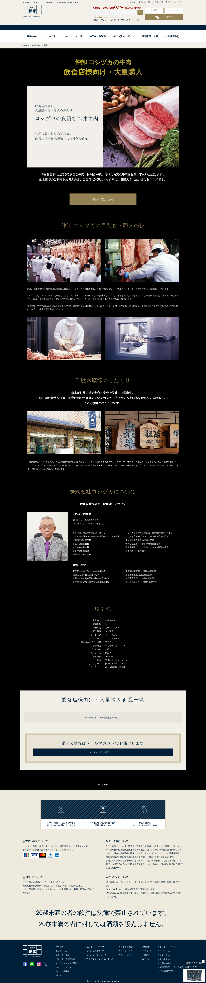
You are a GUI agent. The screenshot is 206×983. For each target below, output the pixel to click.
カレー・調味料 (62, 971)
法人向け (133, 2)
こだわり (164, 950)
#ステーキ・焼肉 (132, 20)
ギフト (52, 36)
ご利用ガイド (158, 2)
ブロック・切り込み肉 (65, 958)
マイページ (173, 10)
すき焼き (60, 946)
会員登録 (169, 2)
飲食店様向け (172, 36)
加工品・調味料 (97, 36)
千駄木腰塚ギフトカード (95, 954)
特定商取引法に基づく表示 (171, 966)
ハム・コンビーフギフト (95, 946)
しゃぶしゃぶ (62, 950)
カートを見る (126, 954)
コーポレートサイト (169, 946)
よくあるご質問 (145, 2)
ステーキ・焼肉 (62, 954)
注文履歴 (154, 10)
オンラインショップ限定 (66, 962)
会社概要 (164, 958)
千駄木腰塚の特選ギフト (95, 950)
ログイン (178, 2)
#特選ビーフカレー (100, 20)
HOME (24, 45)
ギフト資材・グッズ (123, 36)
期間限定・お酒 (150, 36)
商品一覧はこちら (103, 199)
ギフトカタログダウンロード (97, 958)
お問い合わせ (166, 962)
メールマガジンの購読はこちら (103, 751)
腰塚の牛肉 (32, 36)
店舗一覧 (164, 954)
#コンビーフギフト (117, 20)
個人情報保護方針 (168, 971)
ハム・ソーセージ (72, 36)
